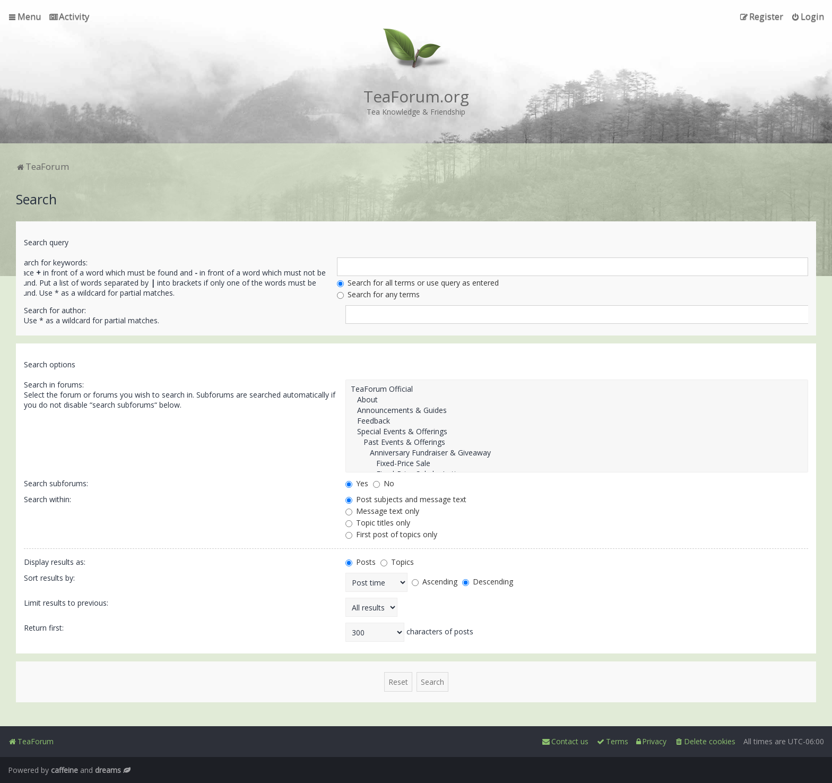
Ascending (434, 582)
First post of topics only (391, 534)
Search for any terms (378, 294)
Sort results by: (49, 578)
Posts (360, 562)
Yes (356, 483)
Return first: (44, 628)
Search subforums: (56, 483)
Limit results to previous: (66, 603)
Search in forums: (54, 385)
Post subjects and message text (405, 499)
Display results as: (54, 562)
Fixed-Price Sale (577, 463)
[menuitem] (69, 16)
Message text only (382, 511)
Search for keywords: (51, 262)
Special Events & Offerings (577, 431)
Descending (487, 582)
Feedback (577, 421)
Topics (397, 562)
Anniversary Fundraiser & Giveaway (577, 453)
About (577, 399)
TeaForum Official (577, 389)
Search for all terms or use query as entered (418, 283)
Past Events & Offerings (577, 442)
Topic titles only (377, 523)
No (383, 483)
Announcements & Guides (577, 410)
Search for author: (55, 310)
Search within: (47, 499)
